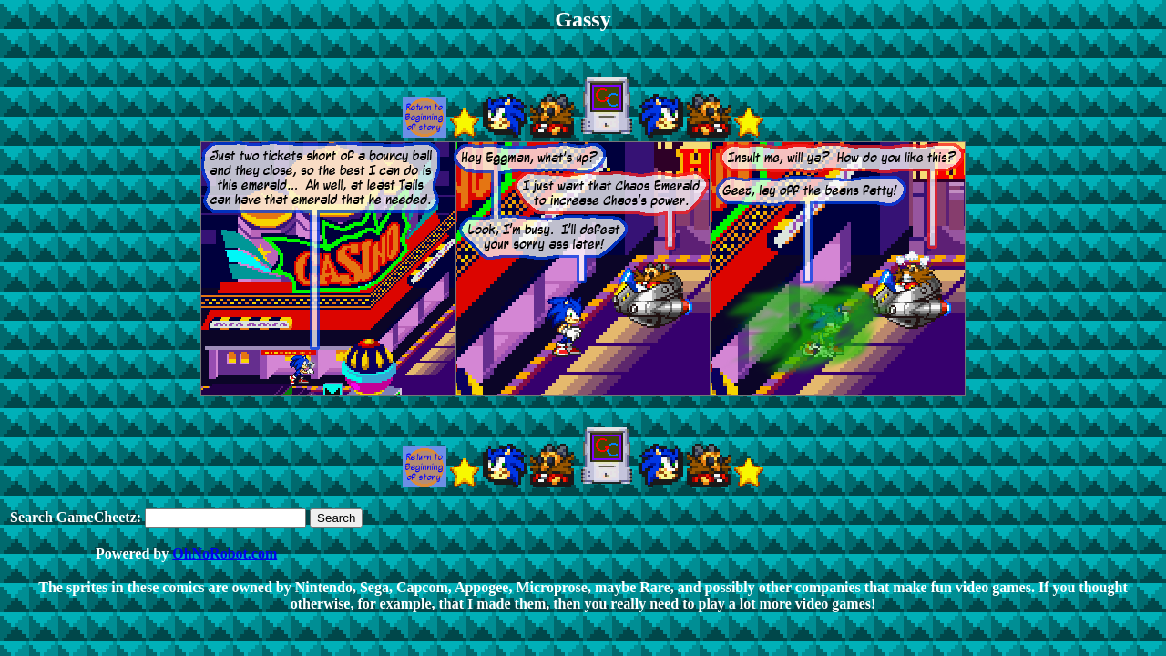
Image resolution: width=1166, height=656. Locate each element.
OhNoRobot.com (224, 553)
